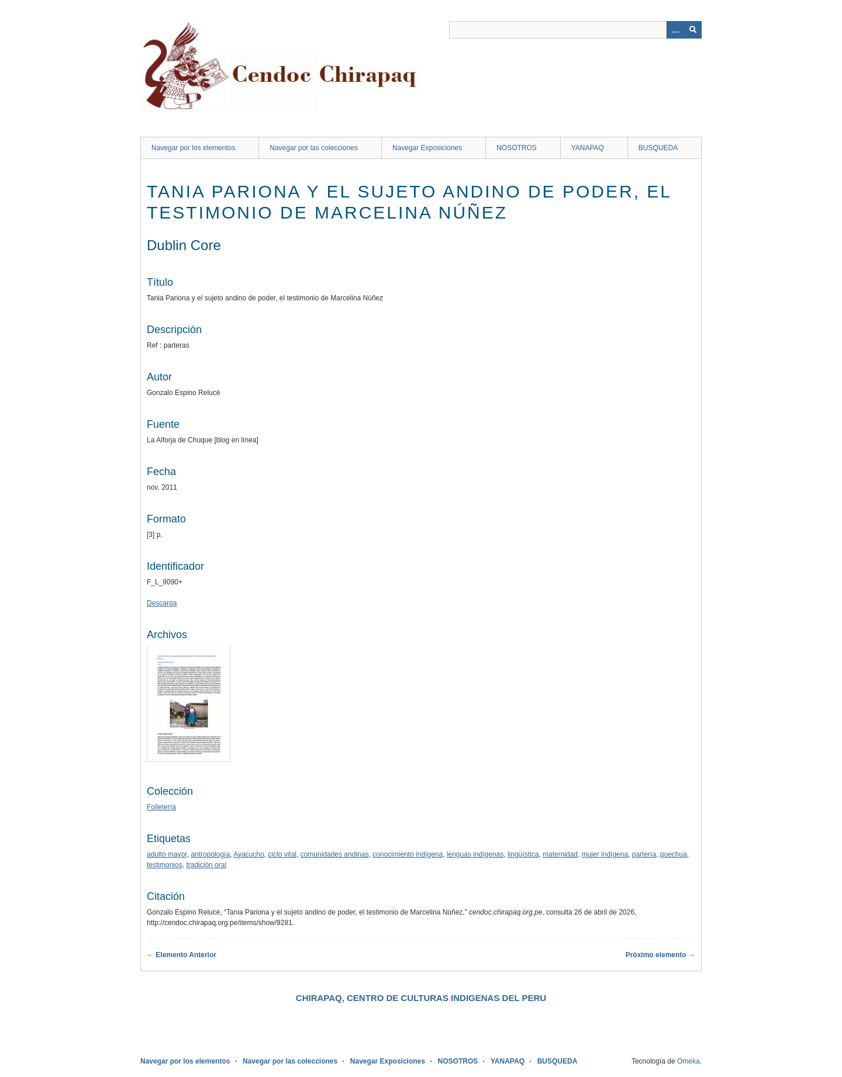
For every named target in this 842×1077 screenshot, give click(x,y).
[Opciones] (675, 30)
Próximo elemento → (660, 955)
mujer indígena (605, 854)
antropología (210, 854)
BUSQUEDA (658, 148)
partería (644, 854)
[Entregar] (693, 30)
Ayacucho (248, 854)
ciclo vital (282, 854)
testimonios (164, 865)
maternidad (560, 854)
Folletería (161, 807)
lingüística (523, 854)
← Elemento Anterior (181, 955)
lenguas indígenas (475, 854)
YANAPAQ (587, 148)
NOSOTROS (516, 148)
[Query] (575, 30)
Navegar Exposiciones (427, 148)
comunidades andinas (335, 854)
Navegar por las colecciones (314, 148)
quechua (673, 854)
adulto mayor (167, 854)
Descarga (162, 603)
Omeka (688, 1061)
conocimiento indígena (407, 854)
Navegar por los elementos (193, 148)
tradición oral (206, 865)
